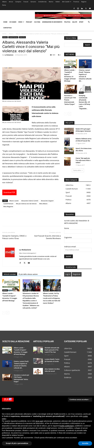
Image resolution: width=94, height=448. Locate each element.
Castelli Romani (13, 37)
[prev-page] (3, 312)
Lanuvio (67, 92)
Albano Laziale (14, 201)
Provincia (76, 2)
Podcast (29, 22)
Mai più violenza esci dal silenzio (26, 204)
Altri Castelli (66, 2)
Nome (66, 228)
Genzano (33, 2)
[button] (89, 22)
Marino (51, 2)
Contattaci (7, 28)
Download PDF (9, 192)
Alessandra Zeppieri (47, 201)
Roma (4, 5)
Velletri (57, 2)
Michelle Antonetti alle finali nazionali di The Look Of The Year (52, 350)
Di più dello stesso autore (28, 274)
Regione (83, 2)
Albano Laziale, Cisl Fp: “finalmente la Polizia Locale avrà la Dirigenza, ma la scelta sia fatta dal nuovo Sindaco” (51, 298)
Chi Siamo (12, 22)
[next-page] (7, 312)
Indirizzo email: (70, 246)
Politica (67, 22)
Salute (74, 22)
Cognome (68, 237)
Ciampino (18, 2)
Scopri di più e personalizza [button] (17, 443)
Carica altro (78, 170)
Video (21, 22)
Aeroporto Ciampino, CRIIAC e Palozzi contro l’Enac (14, 237)
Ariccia (11, 2)
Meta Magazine (8, 206)
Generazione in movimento (52, 22)
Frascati (25, 2)
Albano (4, 2)
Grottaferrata (42, 2)
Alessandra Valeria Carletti (29, 201)
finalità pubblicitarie (66, 426)
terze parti (39, 421)
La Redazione (9, 55)
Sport (81, 22)
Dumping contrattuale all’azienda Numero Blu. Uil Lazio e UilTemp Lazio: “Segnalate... (84, 102)
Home (5, 22)
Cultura (37, 22)
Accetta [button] (85, 443)
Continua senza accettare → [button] (80, 399)
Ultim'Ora (22, 37)
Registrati (76, 274)
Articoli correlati (10, 274)
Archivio (82, 67)
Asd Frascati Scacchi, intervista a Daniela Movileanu (47, 237)
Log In (67, 274)
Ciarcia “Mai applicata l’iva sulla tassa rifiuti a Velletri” (83, 160)
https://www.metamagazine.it (27, 253)
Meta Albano (43, 204)
